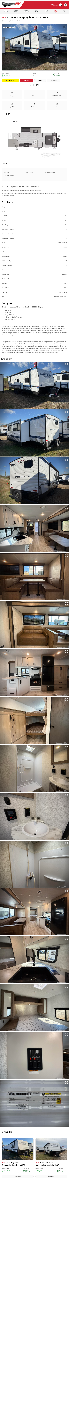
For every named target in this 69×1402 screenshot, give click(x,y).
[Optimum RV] (11, 5)
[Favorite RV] (64, 27)
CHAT (62, 1399)
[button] (4, 1150)
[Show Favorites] (64, 11)
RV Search (54, 5)
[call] (61, 5)
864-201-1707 (34, 85)
